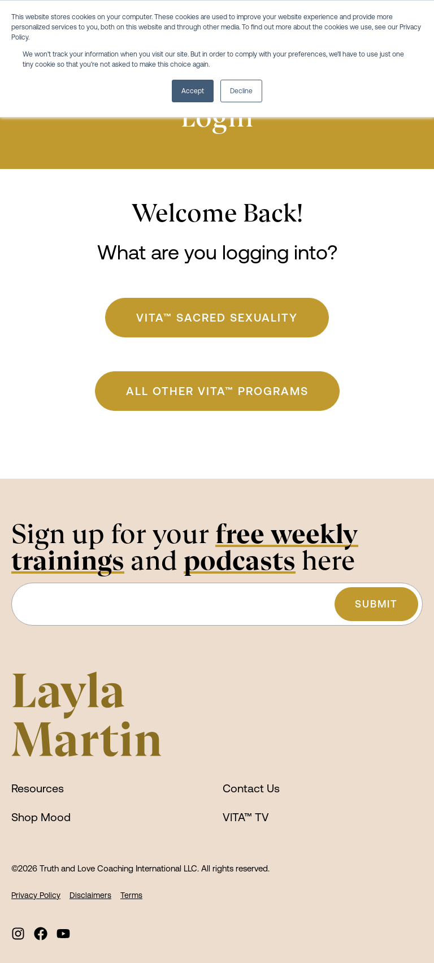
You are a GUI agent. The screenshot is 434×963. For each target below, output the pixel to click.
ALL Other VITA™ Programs (217, 390)
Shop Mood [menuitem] (41, 816)
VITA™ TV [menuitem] (246, 816)
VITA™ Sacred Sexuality (217, 317)
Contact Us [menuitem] (251, 788)
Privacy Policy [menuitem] (35, 895)
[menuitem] (18, 933)
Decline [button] (241, 91)
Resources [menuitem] (37, 788)
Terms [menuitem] (131, 895)
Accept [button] (192, 91)
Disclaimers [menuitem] (90, 895)
